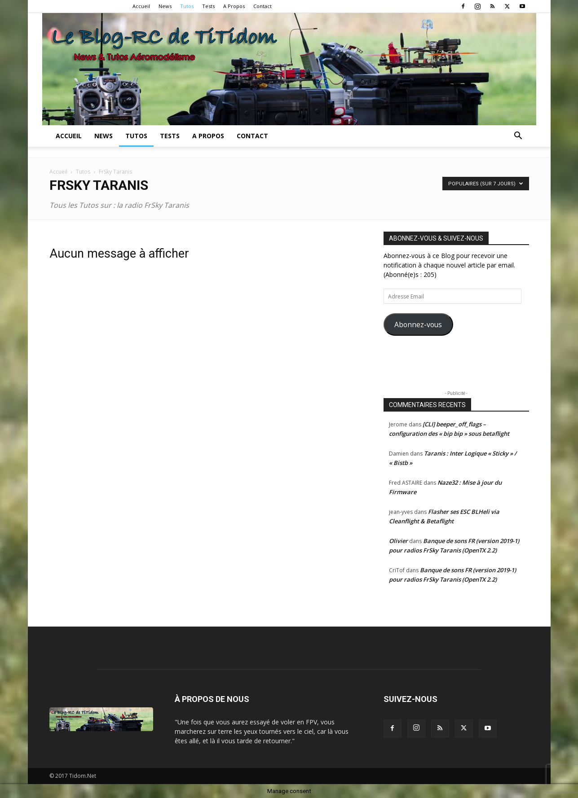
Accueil (141, 6)
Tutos (187, 6)
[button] (518, 136)
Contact (262, 6)
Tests (208, 6)
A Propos (234, 6)
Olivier (398, 541)
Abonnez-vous (418, 324)
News (165, 6)
